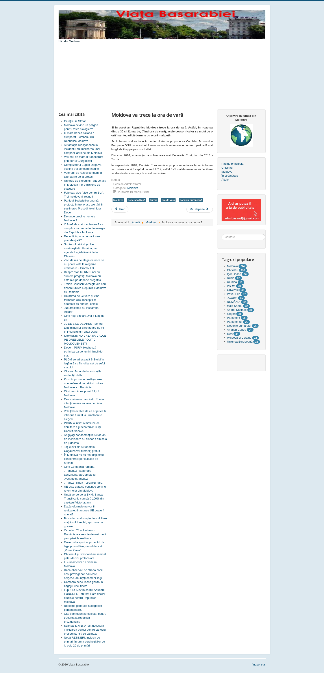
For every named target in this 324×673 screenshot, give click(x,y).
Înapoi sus (258, 664)
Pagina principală (233, 163)
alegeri (231, 313)
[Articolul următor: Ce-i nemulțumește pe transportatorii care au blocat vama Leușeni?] (199, 209)
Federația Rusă (136, 200)
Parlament (233, 317)
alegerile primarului (239, 325)
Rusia (230, 278)
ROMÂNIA (233, 302)
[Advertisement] (162, 76)
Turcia (153, 200)
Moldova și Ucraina (239, 337)
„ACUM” (232, 298)
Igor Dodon (234, 274)
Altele (225, 179)
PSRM (231, 286)
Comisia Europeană (191, 200)
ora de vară (168, 200)
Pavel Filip (233, 294)
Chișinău (227, 167)
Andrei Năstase (237, 309)
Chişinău (232, 270)
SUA (230, 333)
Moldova (132, 188)
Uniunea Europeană (240, 341)
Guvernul (233, 290)
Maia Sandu (234, 305)
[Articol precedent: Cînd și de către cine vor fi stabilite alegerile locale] (120, 209)
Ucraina (232, 282)
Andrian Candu (236, 329)
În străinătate (230, 175)
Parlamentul (234, 321)
